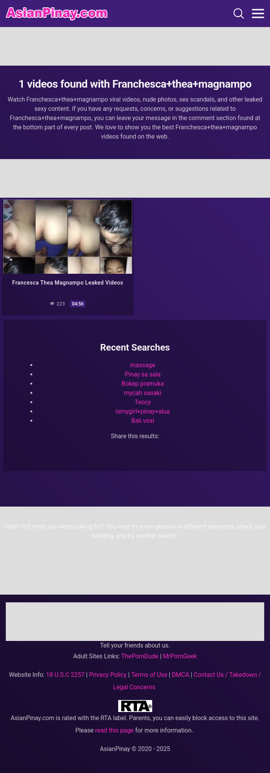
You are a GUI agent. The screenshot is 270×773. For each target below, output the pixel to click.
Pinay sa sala (142, 374)
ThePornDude (139, 656)
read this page (114, 730)
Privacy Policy (107, 674)
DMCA (180, 674)
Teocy (143, 402)
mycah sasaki (142, 393)
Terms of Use (149, 674)
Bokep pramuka (143, 383)
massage (142, 365)
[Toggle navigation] (258, 13)
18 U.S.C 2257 (65, 674)
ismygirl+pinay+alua (142, 411)
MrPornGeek (180, 656)
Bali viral (142, 420)
